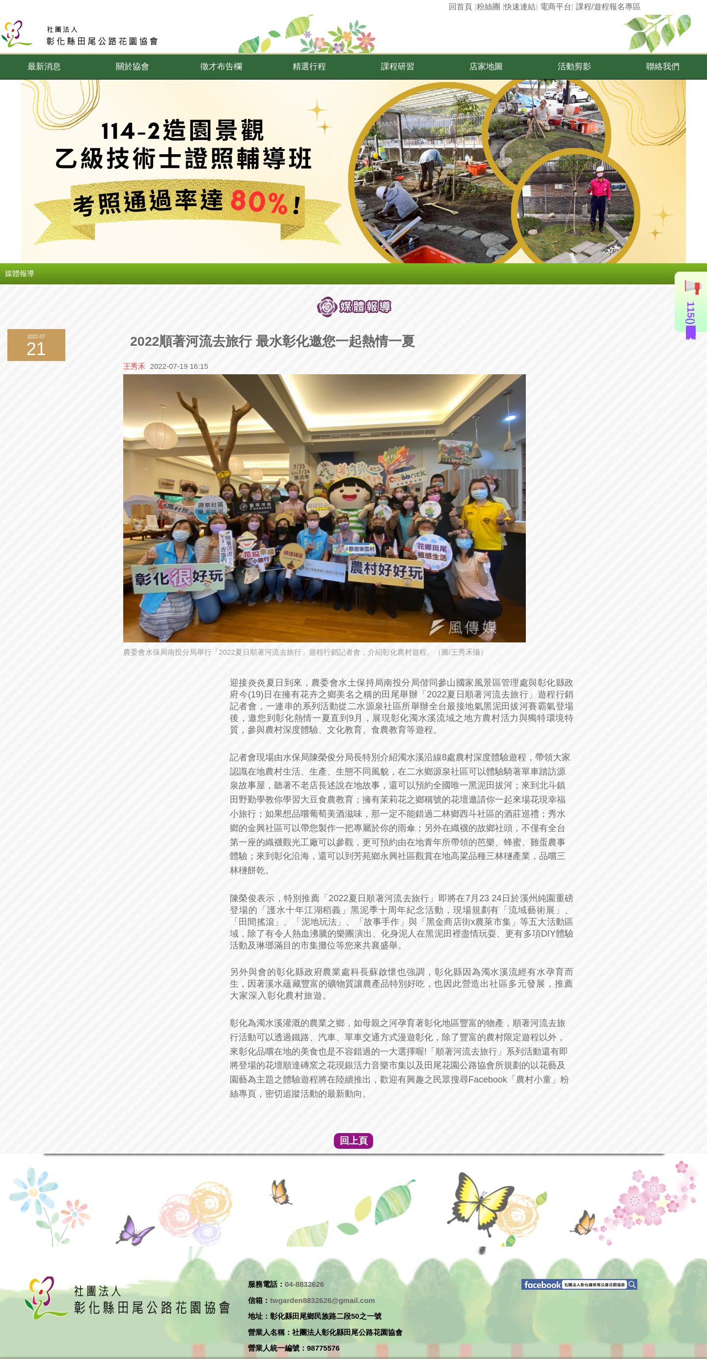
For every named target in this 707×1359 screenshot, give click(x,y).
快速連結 (520, 6)
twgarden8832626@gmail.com (322, 1300)
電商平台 (555, 6)
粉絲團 (488, 6)
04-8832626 (304, 1284)
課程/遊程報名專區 (608, 6)
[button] (44, 67)
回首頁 (460, 6)
